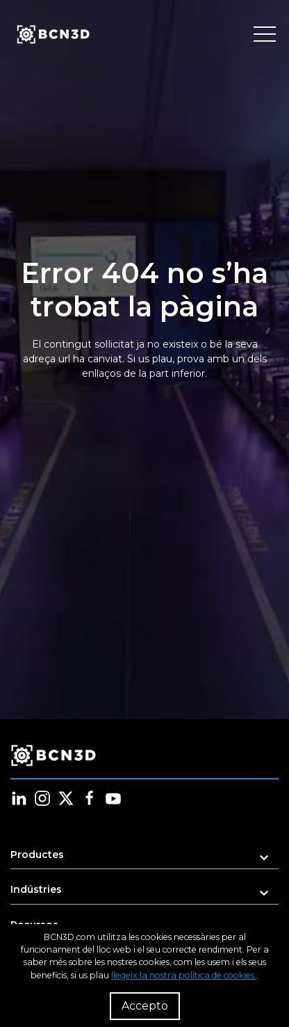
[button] (144, 859)
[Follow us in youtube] (113, 798)
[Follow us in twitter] (66, 798)
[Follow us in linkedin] (18, 798)
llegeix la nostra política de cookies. (183, 975)
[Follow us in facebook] (89, 798)
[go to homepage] (52, 35)
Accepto (145, 1005)
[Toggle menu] (265, 35)
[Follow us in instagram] (42, 798)
